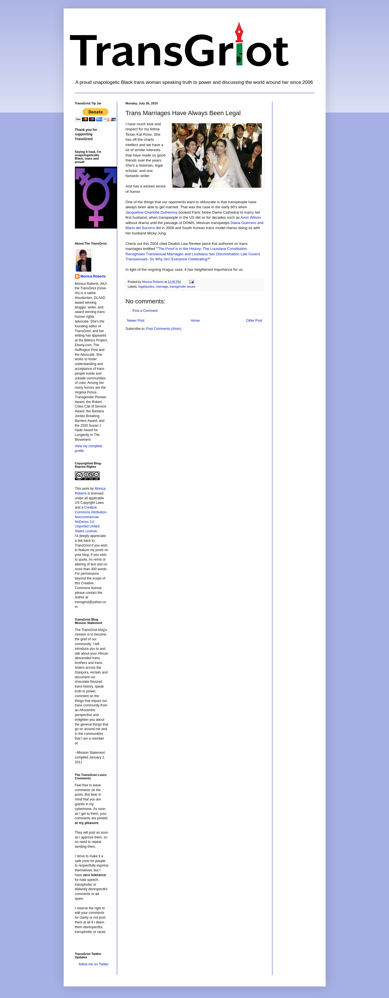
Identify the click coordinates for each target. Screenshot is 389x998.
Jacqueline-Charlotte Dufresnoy (152, 212)
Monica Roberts (93, 276)
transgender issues (182, 286)
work (85, 489)
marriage (162, 286)
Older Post (254, 321)
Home (195, 321)
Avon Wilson (251, 217)
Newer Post (136, 321)
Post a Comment (145, 311)
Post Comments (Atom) (163, 329)
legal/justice (146, 286)
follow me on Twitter (94, 964)
